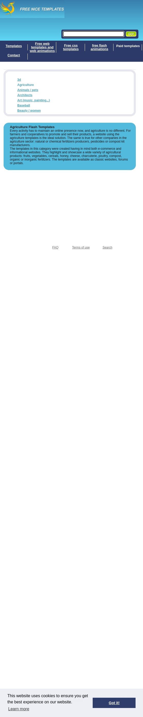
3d (19, 80)
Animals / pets (27, 90)
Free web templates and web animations (42, 47)
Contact (13, 55)
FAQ (55, 247)
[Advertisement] (70, 206)
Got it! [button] (114, 703)
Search (107, 247)
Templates (14, 46)
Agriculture (25, 85)
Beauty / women (29, 110)
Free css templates (71, 47)
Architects (25, 95)
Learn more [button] (18, 709)
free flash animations (99, 47)
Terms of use (81, 247)
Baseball (23, 105)
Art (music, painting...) (33, 100)
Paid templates (128, 46)
